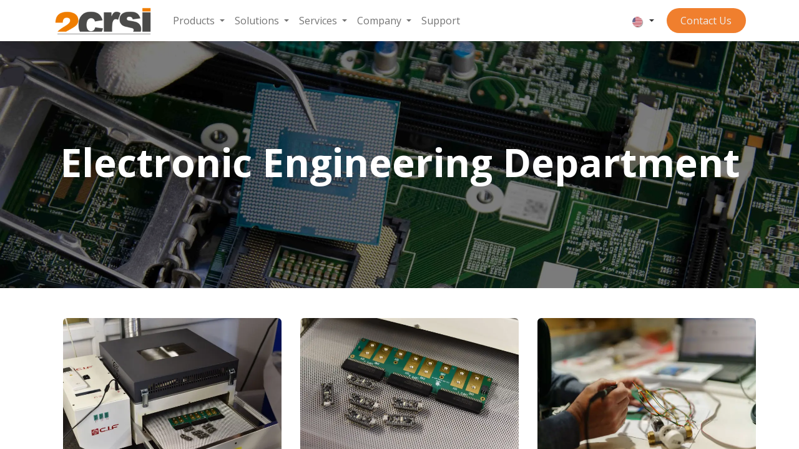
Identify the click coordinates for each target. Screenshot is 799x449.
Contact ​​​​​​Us (706, 20)
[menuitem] (199, 20)
